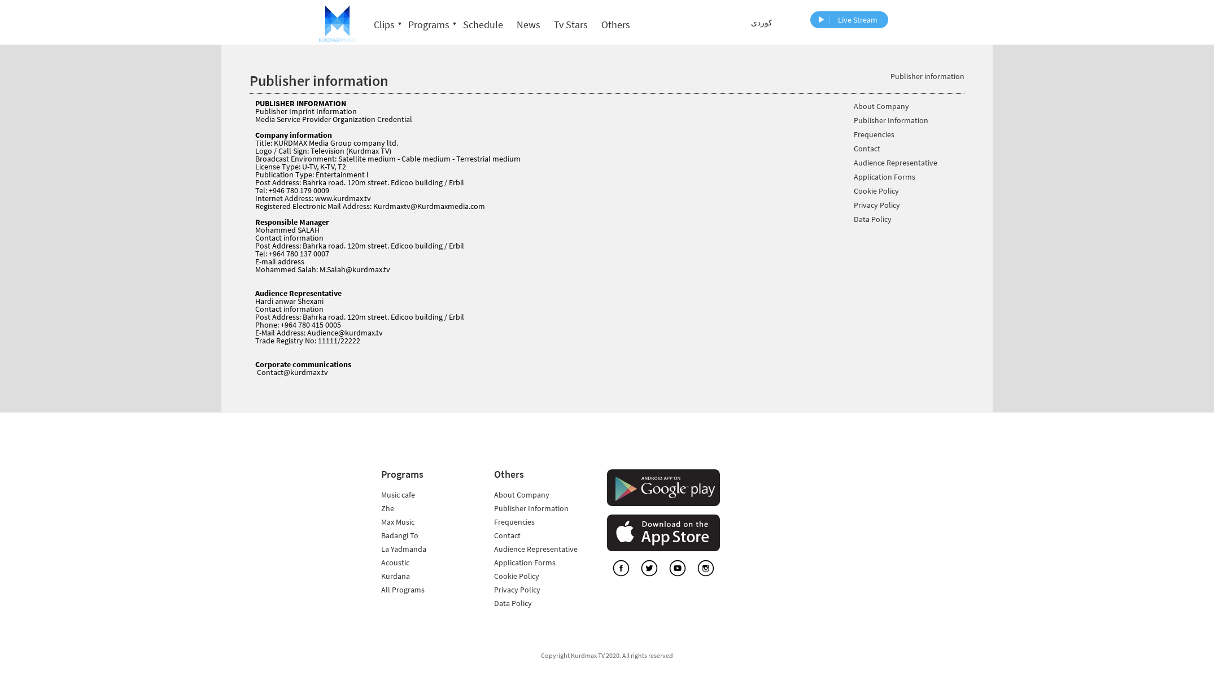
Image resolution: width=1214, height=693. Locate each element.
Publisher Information (891, 120)
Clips (384, 24)
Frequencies (874, 134)
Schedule (483, 24)
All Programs (403, 590)
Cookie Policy (876, 191)
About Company (881, 106)
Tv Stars (571, 24)
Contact (867, 149)
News (528, 24)
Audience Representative (895, 163)
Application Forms (884, 177)
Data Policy (873, 219)
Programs (428, 24)
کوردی (761, 23)
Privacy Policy (877, 205)
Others (615, 24)
